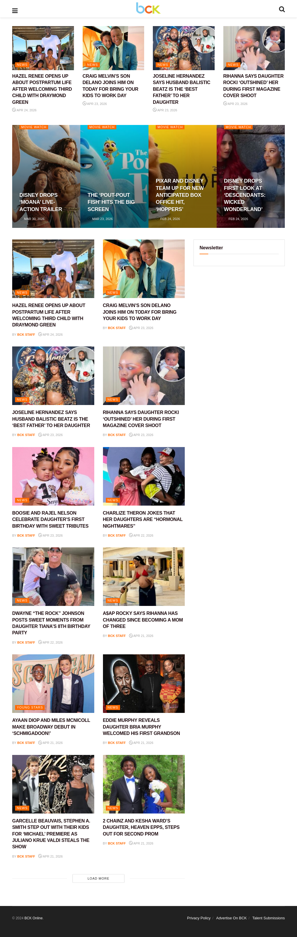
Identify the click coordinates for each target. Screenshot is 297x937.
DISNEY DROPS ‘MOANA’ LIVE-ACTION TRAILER (40, 202)
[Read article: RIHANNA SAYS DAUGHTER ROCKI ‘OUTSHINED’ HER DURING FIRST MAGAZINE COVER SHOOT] (254, 48)
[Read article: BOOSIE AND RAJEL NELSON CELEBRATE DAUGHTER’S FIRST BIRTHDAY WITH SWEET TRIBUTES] (53, 476)
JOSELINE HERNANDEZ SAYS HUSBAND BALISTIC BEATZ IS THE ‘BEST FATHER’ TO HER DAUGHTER (181, 89)
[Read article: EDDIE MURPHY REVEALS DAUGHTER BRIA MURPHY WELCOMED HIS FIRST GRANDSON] (144, 683)
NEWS (22, 64)
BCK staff (26, 334)
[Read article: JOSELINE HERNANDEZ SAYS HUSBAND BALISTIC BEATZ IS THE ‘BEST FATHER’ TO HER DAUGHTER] (184, 48)
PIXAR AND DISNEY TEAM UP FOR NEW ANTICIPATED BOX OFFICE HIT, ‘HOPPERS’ (180, 195)
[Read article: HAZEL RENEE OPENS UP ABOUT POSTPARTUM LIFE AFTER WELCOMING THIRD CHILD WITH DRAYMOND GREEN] (43, 48)
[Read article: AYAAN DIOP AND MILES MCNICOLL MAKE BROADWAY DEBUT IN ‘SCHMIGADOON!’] (53, 683)
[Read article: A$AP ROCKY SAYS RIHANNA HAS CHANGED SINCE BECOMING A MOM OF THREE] (144, 576)
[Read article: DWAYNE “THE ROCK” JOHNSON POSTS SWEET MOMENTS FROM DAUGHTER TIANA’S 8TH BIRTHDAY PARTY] (53, 576)
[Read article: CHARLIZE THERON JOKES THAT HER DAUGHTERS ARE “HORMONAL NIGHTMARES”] (144, 476)
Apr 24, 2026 (24, 110)
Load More (98, 878)
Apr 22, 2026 (141, 535)
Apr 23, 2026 (95, 104)
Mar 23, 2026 (100, 219)
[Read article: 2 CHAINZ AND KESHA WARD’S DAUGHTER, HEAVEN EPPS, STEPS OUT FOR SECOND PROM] (144, 784)
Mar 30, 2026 (31, 219)
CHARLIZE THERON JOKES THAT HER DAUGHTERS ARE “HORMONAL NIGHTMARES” (143, 520)
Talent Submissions (268, 918)
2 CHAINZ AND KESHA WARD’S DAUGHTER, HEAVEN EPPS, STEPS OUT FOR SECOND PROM (141, 827)
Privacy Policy (199, 918)
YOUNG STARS (30, 707)
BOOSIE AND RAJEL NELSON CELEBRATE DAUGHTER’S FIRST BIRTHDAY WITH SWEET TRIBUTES (50, 520)
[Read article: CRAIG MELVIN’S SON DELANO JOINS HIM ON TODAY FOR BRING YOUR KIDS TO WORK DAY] (113, 48)
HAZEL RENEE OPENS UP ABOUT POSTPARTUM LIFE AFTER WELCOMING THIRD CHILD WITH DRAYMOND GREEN (42, 89)
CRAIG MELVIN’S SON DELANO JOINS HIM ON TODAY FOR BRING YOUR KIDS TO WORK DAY (140, 312)
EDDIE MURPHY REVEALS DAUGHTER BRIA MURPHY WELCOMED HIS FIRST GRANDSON (141, 727)
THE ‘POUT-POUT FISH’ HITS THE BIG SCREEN (111, 202)
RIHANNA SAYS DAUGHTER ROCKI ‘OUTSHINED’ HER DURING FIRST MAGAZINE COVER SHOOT (141, 419)
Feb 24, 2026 (168, 219)
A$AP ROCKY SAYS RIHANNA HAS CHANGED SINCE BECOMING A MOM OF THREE (143, 620)
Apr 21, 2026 (141, 636)
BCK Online (33, 918)
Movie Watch (34, 127)
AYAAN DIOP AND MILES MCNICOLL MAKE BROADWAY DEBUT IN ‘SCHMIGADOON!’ (51, 727)
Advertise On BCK (231, 918)
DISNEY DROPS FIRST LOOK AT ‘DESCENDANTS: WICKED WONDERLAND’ (244, 195)
